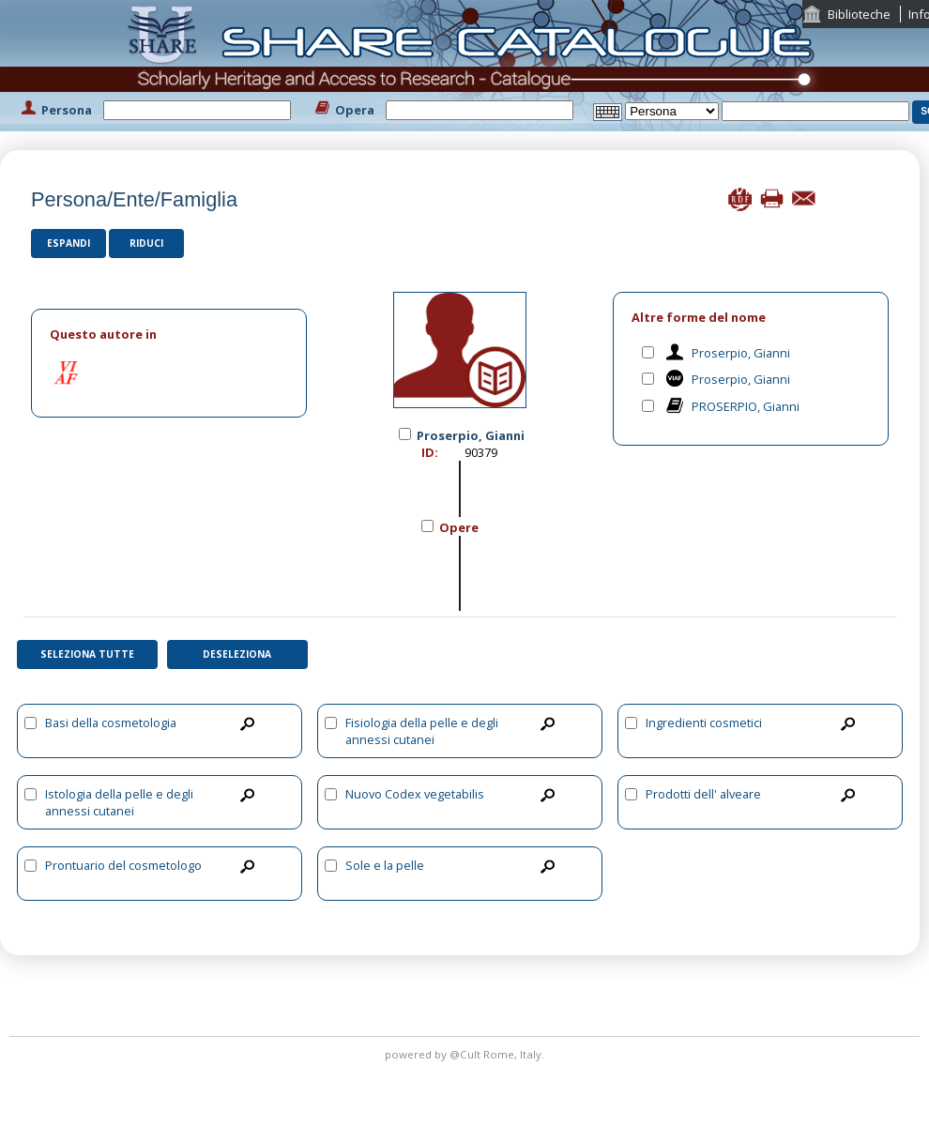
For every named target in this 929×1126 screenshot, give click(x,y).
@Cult (466, 1054)
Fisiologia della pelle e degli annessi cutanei (421, 731)
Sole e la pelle (384, 865)
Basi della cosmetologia (110, 722)
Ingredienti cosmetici (704, 722)
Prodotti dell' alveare (703, 793)
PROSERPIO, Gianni (746, 406)
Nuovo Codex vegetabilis (414, 793)
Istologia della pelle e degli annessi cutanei (119, 802)
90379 (480, 452)
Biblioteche (859, 14)
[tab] (169, 334)
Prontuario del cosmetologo (123, 865)
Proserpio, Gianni (741, 352)
